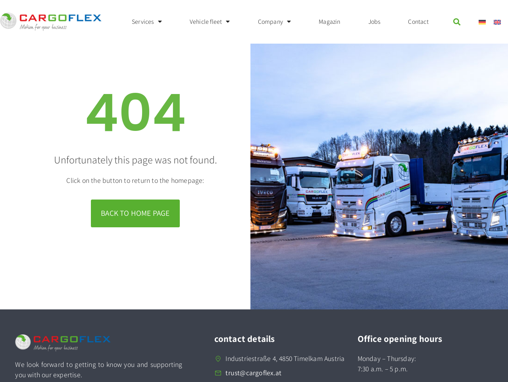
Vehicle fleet (210, 22)
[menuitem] (482, 22)
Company (274, 22)
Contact (418, 21)
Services (147, 22)
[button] (457, 21)
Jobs (374, 21)
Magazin (329, 21)
